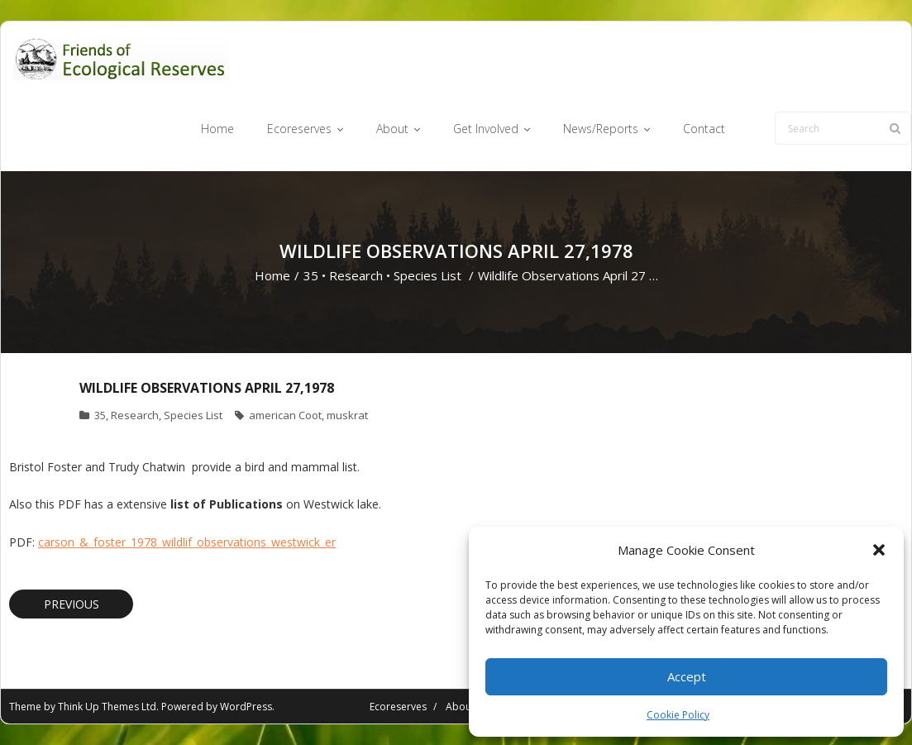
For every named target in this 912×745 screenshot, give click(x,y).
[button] (879, 550)
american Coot (285, 415)
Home (272, 275)
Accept (686, 676)
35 (310, 275)
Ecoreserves (398, 707)
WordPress (246, 707)
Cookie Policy (678, 715)
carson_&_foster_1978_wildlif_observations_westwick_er (187, 542)
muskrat (347, 415)
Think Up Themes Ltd (107, 707)
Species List (427, 275)
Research (356, 275)
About (460, 707)
